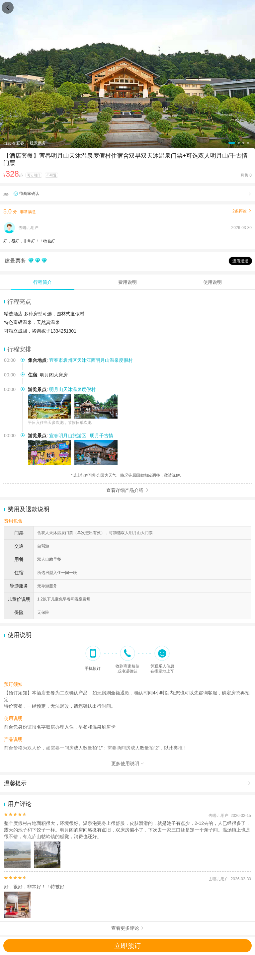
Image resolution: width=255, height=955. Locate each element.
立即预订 (127, 945)
